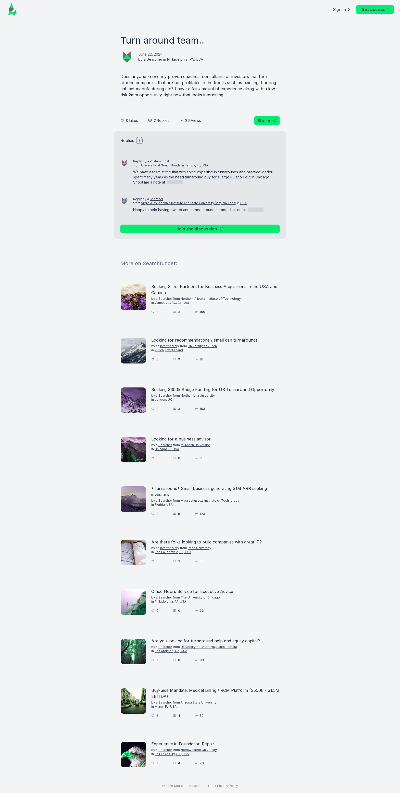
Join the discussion (200, 228)
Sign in (342, 9)
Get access (376, 9)
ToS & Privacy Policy (222, 786)
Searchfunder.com (188, 786)
